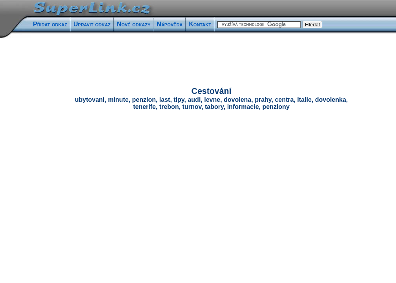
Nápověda (169, 24)
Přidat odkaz (50, 24)
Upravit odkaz (92, 24)
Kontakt (200, 24)
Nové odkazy (134, 24)
